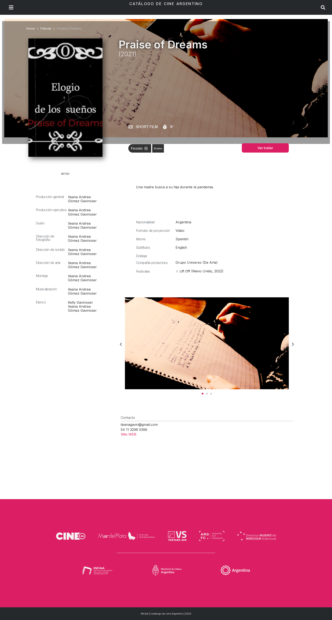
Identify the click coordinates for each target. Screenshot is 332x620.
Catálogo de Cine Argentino (166, 3)
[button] (121, 344)
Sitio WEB (128, 434)
